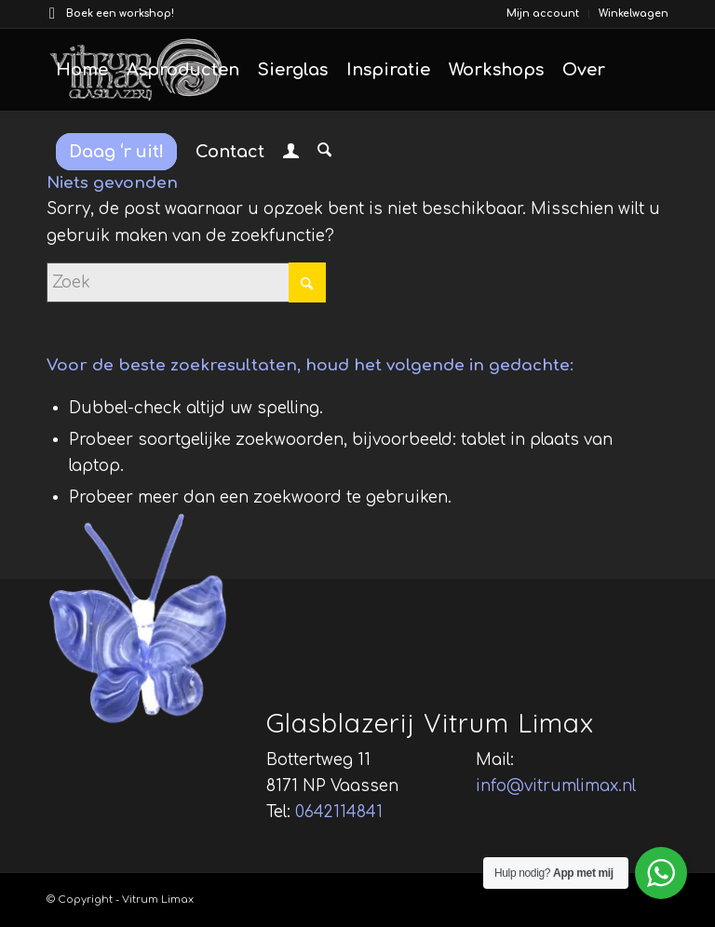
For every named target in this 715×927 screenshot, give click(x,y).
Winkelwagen (633, 13)
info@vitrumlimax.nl (556, 786)
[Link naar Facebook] (52, 14)
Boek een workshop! (120, 13)
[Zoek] (324, 152)
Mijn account (542, 13)
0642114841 (339, 812)
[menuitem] (543, 14)
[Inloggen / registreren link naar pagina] (291, 154)
